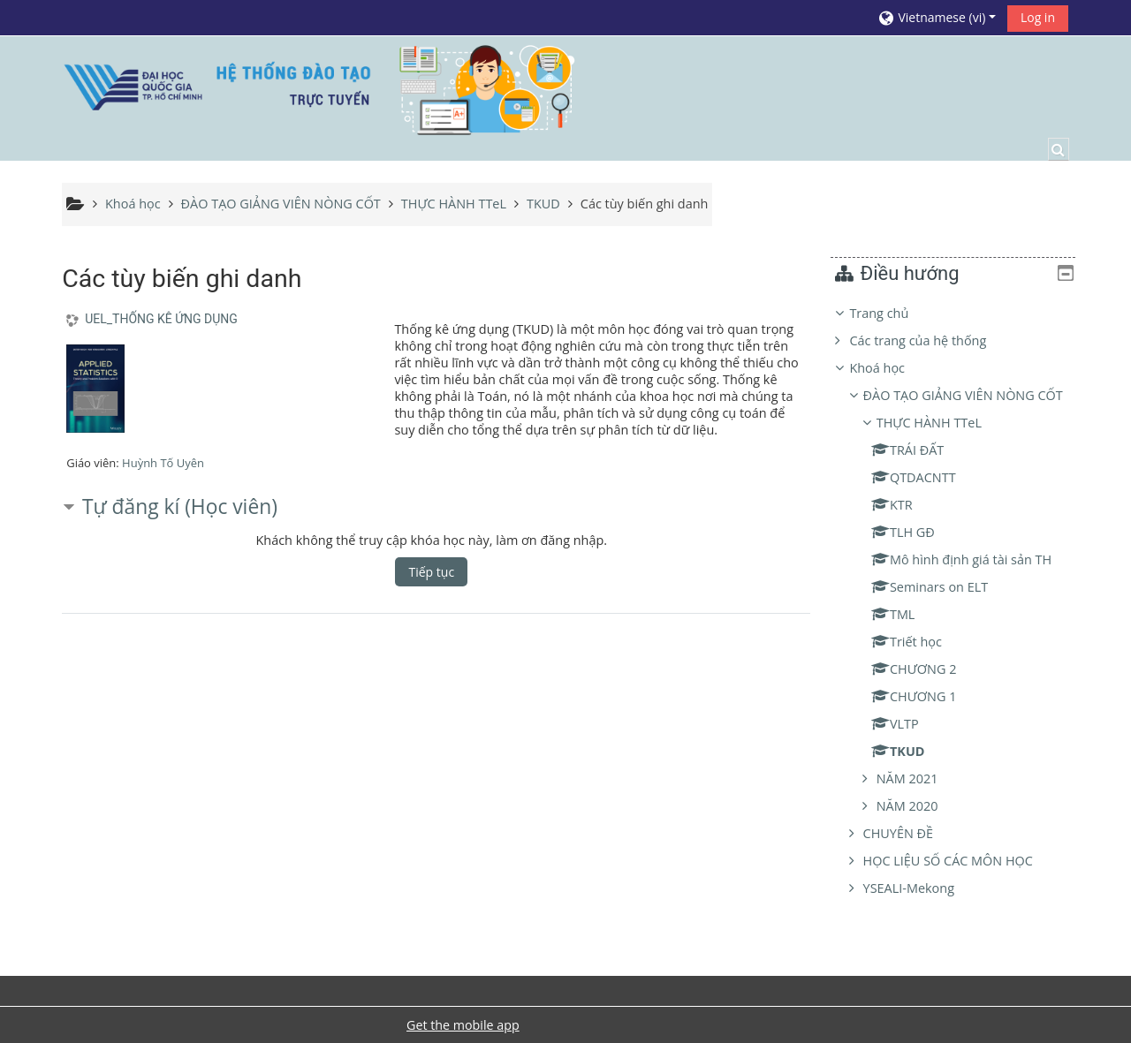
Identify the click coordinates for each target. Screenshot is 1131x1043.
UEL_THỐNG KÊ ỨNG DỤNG (161, 319)
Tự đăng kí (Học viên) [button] (179, 506)
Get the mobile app (463, 1025)
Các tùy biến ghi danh (645, 203)
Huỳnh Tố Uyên (163, 463)
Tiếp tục (432, 571)
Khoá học (890, 367)
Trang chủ (892, 313)
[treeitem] (959, 613)
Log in (1038, 17)
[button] (936, 17)
